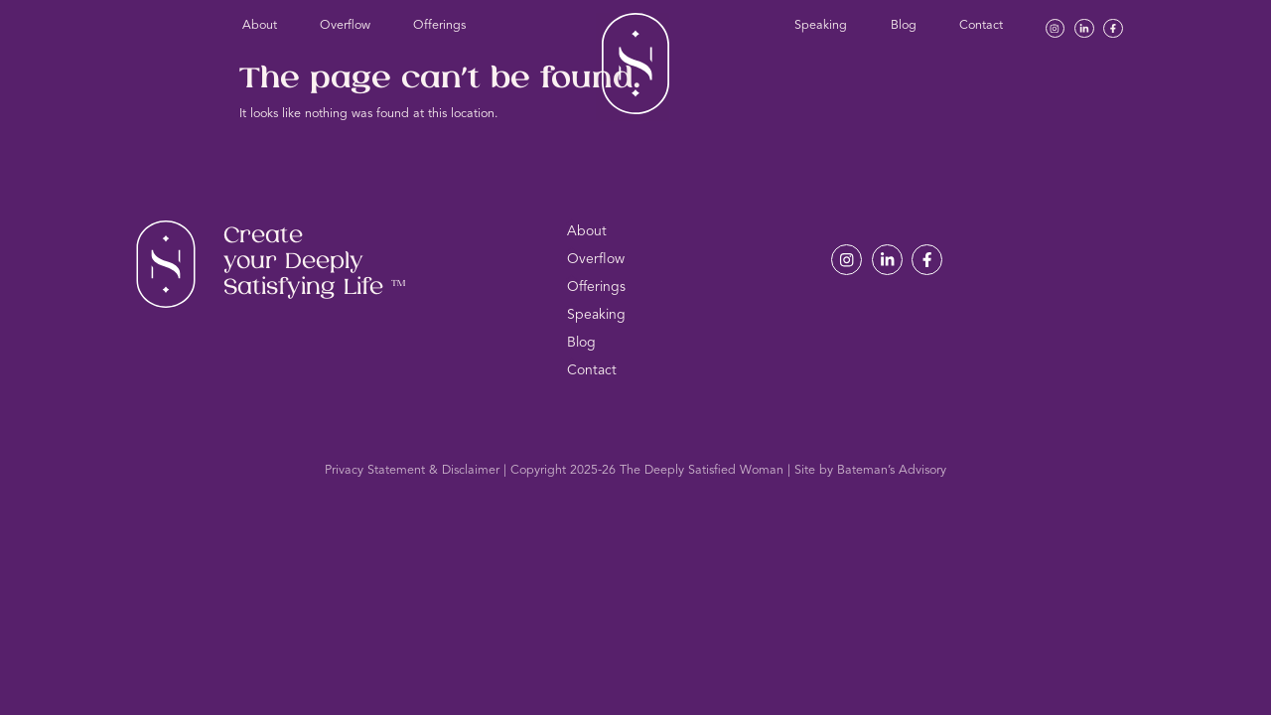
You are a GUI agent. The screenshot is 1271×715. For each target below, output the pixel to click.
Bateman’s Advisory (891, 470)
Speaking (820, 25)
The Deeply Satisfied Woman (701, 470)
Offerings (439, 25)
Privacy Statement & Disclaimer (412, 470)
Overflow (345, 25)
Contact (981, 25)
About (259, 25)
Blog (904, 25)
